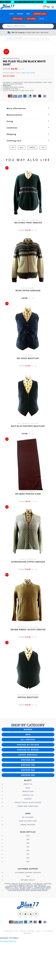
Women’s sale (40, 14)
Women (20, 14)
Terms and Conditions (28, 806)
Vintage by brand (28, 749)
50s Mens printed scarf (28, 494)
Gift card (31, 19)
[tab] (28, 108)
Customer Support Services (28, 873)
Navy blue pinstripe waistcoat (28, 426)
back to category (15, 38)
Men (28, 14)
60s (28, 850)
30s (28, 839)
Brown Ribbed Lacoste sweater (28, 629)
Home (26, 38)
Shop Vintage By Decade (39, 38)
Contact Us (28, 795)
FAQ (28, 876)
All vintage (28, 739)
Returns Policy (28, 880)
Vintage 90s (28, 775)
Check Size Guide (28, 73)
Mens (21, 147)
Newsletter (28, 791)
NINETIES (32, 147)
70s (28, 854)
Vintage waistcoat (28, 697)
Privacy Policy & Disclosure (28, 802)
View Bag (4, 941)
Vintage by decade (28, 744)
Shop (11, 14)
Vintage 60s (28, 760)
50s (28, 847)
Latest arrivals (28, 755)
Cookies (28, 799)
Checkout (12, 941)
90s (13, 147)
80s (28, 858)
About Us (28, 784)
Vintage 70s (28, 765)
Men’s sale (17, 19)
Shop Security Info (28, 821)
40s (28, 843)
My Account (28, 817)
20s (28, 836)
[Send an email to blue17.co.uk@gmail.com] (48, 7)
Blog (41, 19)
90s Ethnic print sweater (28, 222)
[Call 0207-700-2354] (52, 7)
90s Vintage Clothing (14, 39)
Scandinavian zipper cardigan (28, 562)
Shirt (42, 147)
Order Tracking (28, 825)
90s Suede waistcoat (28, 358)
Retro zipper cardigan (28, 290)
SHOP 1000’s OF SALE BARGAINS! (31, 2)
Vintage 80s (28, 770)
